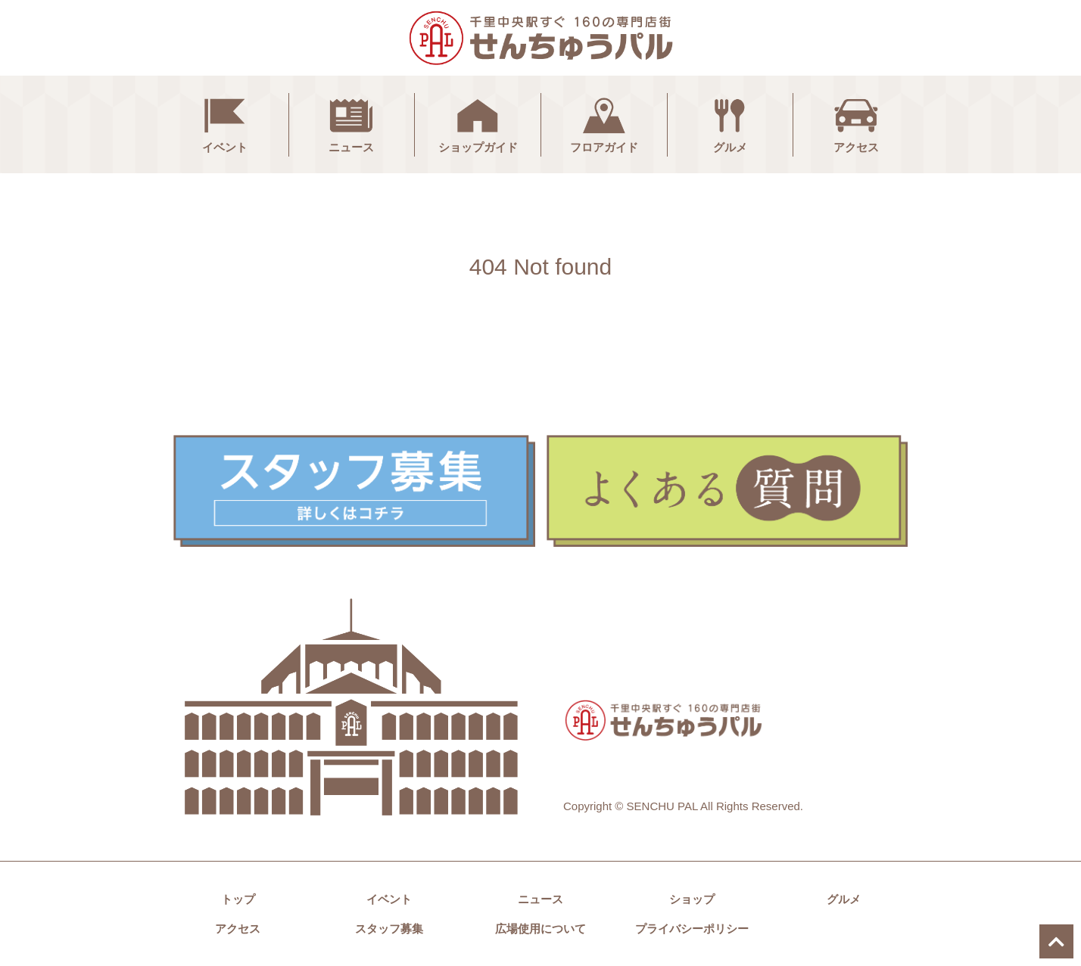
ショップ (692, 899)
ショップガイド (478, 123)
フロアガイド (604, 123)
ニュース (351, 123)
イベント (225, 123)
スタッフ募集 (389, 928)
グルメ (729, 123)
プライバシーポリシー (692, 928)
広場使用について (540, 928)
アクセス (856, 123)
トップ (238, 899)
